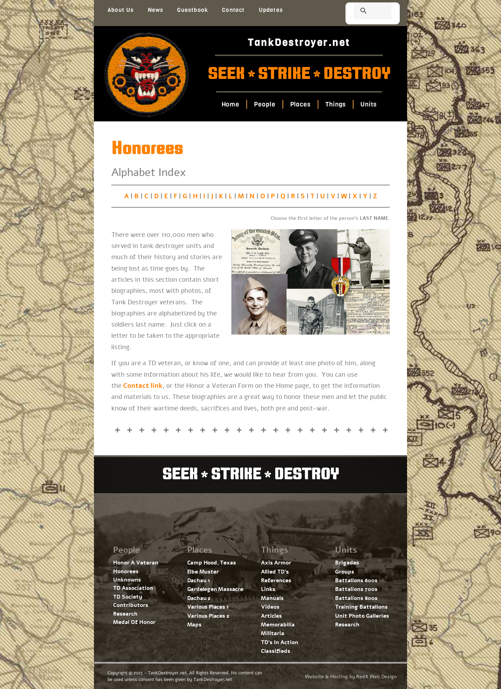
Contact (233, 10)
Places (300, 104)
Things (335, 104)
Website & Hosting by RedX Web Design (351, 676)
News (156, 10)
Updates (271, 10)
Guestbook (192, 10)
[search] (364, 11)
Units (368, 104)
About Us (121, 10)
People (264, 104)
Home (230, 104)
